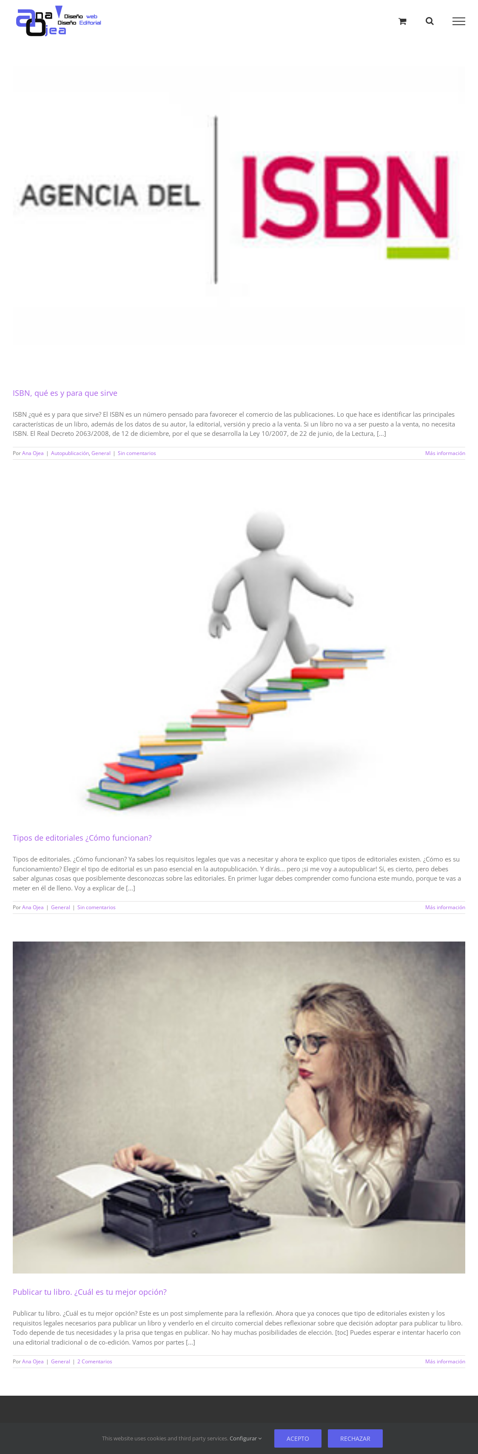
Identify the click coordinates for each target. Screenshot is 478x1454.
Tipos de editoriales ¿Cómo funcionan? (82, 838)
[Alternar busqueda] (430, 21)
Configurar (246, 1438)
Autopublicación (70, 453)
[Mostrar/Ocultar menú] (459, 21)
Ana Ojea (33, 453)
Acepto (298, 1438)
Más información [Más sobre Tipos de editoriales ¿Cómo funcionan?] (445, 907)
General (101, 453)
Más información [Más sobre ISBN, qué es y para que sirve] (445, 453)
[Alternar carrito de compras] (402, 21)
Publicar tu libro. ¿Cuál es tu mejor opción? (90, 1292)
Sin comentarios (137, 453)
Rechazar (355, 1438)
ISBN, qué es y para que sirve (65, 393)
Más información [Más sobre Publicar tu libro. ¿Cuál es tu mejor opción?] (445, 1361)
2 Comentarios (94, 1361)
